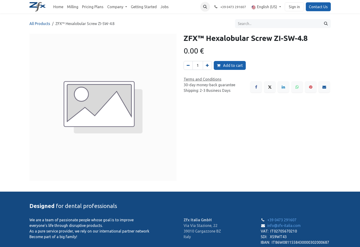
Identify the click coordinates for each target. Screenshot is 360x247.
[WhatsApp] (297, 87)
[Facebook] (256, 87)
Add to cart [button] (230, 65)
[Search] (326, 23)
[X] (269, 87)
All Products (39, 23)
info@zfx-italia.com (284, 225)
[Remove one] (188, 65)
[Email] (324, 87)
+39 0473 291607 (281, 220)
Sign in (294, 7)
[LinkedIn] (283, 87)
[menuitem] (58, 6)
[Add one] (207, 65)
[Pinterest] (310, 87)
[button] (205, 7)
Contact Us (318, 7)
